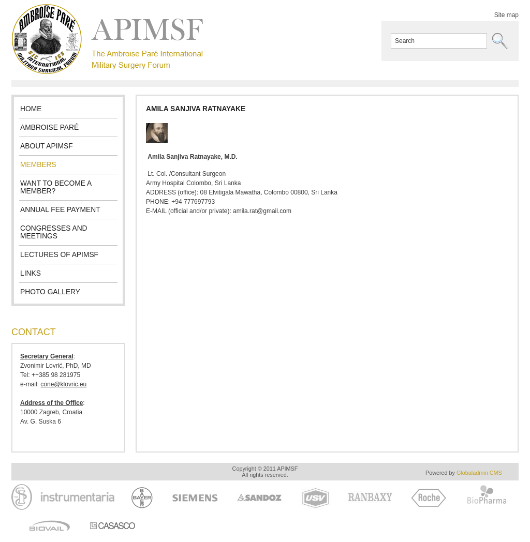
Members (38, 165)
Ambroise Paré (49, 127)
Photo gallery (50, 292)
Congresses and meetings (53, 232)
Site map (506, 15)
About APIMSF (46, 146)
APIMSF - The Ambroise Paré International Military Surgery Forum (107, 39)
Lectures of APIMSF (59, 255)
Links (30, 273)
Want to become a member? (56, 187)
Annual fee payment (60, 210)
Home (30, 109)
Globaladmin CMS (479, 473)
